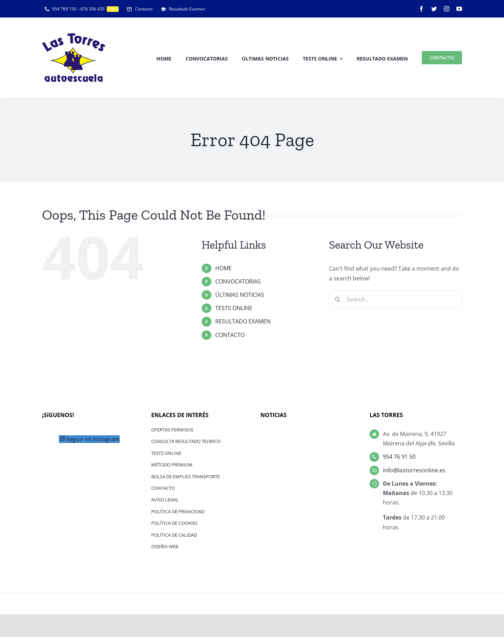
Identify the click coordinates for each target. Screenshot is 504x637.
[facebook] (421, 9)
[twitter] (434, 9)
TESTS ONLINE (233, 308)
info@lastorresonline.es (414, 470)
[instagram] (446, 9)
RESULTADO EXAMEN (243, 321)
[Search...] (395, 299)
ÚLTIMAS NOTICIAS (239, 295)
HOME (223, 268)
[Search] (337, 299)
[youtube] (459, 9)
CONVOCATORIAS (238, 281)
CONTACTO (230, 335)
